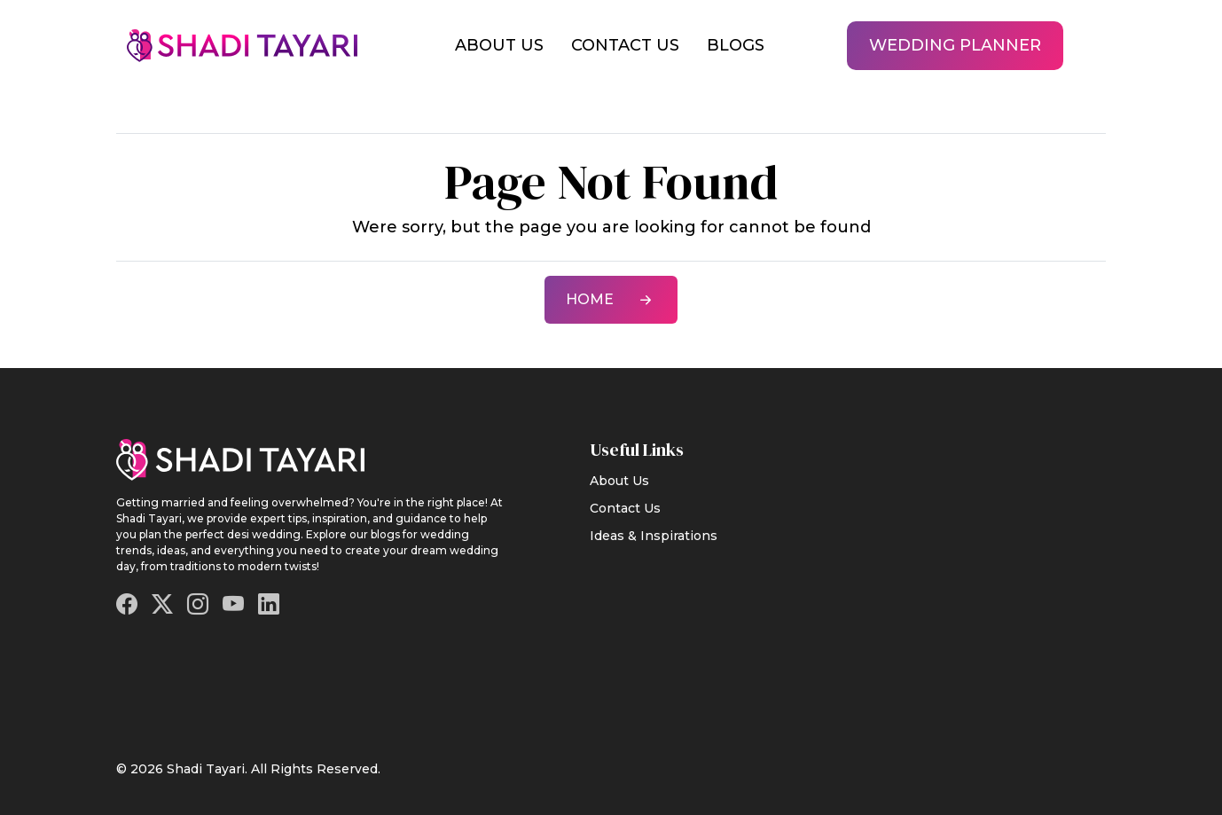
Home (611, 299)
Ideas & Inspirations (653, 536)
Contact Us (625, 45)
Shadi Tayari (206, 769)
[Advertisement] (998, 567)
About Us (499, 45)
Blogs (735, 45)
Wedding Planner (955, 45)
